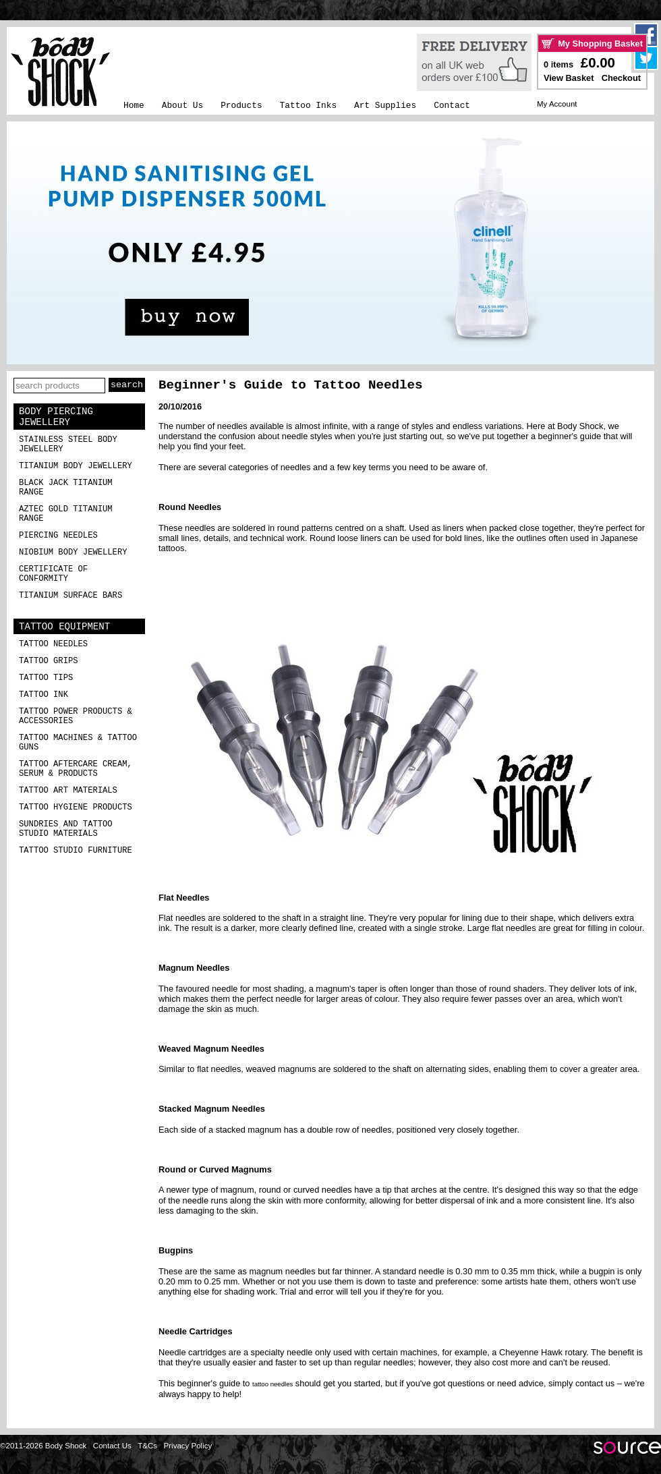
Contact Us (112, 1446)
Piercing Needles (58, 535)
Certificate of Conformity (53, 574)
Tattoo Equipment (64, 626)
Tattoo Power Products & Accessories (75, 716)
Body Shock (580, 426)
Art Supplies (385, 106)
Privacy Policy (188, 1446)
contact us (594, 1383)
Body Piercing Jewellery (56, 417)
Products (241, 106)
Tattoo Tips (46, 678)
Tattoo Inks (308, 106)
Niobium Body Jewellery (73, 552)
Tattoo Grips (48, 661)
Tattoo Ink (43, 695)
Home (133, 106)
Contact (452, 106)
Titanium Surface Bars (70, 595)
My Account (557, 104)
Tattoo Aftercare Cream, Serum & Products (75, 769)
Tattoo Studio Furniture (75, 850)
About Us (182, 106)
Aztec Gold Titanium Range (66, 514)
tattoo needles (272, 1384)
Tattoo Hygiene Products (75, 807)
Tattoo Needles (53, 644)
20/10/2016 (180, 406)
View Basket (569, 78)
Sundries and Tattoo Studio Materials (66, 829)
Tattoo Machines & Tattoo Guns (78, 742)
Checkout (621, 78)
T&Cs (147, 1446)
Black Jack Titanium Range (66, 487)
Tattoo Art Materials (68, 790)
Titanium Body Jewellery (75, 466)
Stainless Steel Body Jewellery (68, 444)
